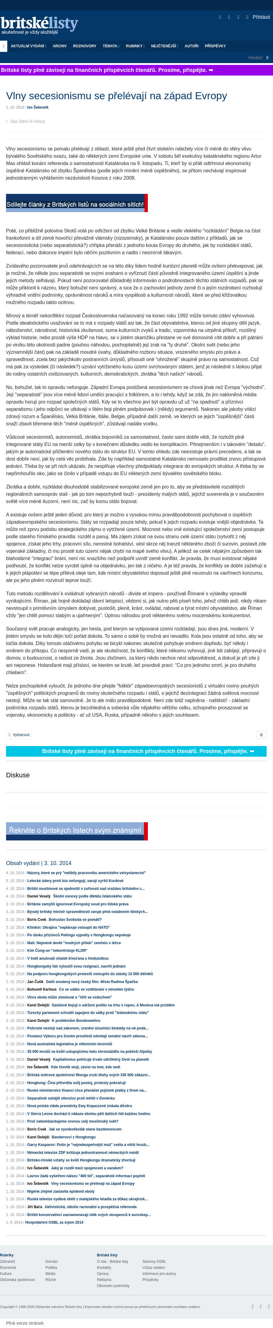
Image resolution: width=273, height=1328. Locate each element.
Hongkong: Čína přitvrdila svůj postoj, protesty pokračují (76, 1083)
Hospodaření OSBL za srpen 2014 (54, 1222)
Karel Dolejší (38, 1005)
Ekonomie (8, 1267)
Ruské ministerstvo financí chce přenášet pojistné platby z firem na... (87, 1090)
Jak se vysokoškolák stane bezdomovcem (85, 1129)
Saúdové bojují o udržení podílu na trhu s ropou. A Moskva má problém (113, 1005)
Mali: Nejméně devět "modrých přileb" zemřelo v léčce (74, 943)
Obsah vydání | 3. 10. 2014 (39, 863)
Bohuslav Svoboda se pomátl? (75, 919)
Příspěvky (215, 46)
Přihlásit (258, 17)
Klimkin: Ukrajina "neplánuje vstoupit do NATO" (68, 927)
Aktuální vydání (28, 46)
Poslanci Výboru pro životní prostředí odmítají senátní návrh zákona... (87, 1036)
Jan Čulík (35, 982)
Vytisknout (19, 735)
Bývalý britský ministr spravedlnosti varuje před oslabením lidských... (87, 912)
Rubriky (135, 46)
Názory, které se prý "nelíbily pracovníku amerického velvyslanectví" (86, 873)
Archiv (60, 46)
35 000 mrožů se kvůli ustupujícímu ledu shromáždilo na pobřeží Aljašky (89, 1051)
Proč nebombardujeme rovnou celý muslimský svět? (72, 1121)
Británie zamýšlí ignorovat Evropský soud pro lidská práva (77, 904)
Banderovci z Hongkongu (74, 1137)
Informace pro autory (159, 1274)
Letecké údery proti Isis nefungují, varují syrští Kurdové (75, 881)
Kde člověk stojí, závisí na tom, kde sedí (85, 1067)
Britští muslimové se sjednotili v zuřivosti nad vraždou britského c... (86, 889)
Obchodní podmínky (113, 1286)
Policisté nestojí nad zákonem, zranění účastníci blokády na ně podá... (87, 1028)
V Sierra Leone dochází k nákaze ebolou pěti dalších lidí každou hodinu (88, 1114)
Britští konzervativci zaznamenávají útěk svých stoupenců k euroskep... (89, 1215)
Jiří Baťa (34, 1207)
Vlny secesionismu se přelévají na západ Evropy (92, 1183)
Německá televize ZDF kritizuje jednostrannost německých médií (83, 1153)
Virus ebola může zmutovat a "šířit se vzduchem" (69, 997)
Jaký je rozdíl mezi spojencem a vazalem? (87, 1168)
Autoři (191, 46)
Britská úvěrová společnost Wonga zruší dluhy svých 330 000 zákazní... (89, 1075)
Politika (51, 1267)
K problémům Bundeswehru (76, 1021)
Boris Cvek (36, 919)
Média (50, 1274)
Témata (111, 46)
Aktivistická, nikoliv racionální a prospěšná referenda (91, 1207)
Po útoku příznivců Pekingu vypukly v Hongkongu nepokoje (79, 935)
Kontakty (104, 1267)
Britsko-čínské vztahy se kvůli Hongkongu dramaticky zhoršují (81, 1160)
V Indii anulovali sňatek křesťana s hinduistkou (68, 958)
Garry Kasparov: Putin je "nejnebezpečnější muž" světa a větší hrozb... (88, 1145)
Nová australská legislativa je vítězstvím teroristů (69, 1044)
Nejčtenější (164, 46)
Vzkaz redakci (153, 1267)
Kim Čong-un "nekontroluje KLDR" (57, 950)
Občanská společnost (17, 1280)
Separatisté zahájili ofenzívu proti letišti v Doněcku (71, 1098)
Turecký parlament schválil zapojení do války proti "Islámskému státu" (88, 1013)
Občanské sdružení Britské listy (58, 1307)
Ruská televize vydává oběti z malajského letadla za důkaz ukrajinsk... (87, 1199)
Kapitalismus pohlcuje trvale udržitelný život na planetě (101, 1059)
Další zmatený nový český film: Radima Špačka (92, 982)
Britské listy (42, 25)
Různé (50, 1280)
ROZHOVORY (84, 46)
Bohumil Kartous (42, 989)
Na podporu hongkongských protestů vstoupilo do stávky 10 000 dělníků (90, 974)
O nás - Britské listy (112, 1261)
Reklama (104, 1280)
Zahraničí (7, 1261)
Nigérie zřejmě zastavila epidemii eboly (61, 1191)
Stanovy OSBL (154, 1261)
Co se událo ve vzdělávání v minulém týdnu (96, 989)
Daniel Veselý (39, 896)
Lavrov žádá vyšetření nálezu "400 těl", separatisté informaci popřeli (86, 1176)
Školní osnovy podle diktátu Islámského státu (92, 896)
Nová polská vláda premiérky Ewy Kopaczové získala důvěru (79, 1106)
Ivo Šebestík (37, 107)
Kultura (6, 1274)
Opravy (103, 1274)
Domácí (51, 1261)
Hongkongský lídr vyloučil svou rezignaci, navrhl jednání (76, 966)
